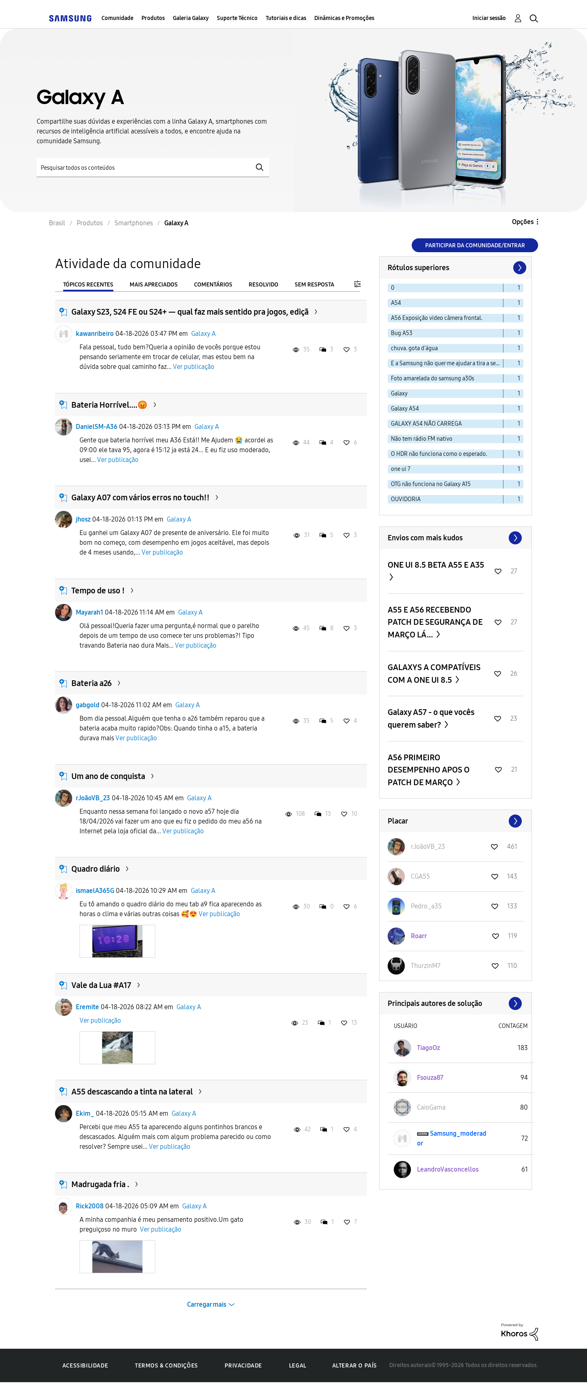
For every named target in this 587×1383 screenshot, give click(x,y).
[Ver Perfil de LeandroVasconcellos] (448, 1169)
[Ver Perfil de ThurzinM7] (426, 966)
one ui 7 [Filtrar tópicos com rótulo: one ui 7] (400, 469)
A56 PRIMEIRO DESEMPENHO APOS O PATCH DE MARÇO (429, 770)
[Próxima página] (519, 268)
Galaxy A (203, 333)
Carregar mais (206, 1304)
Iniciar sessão (489, 18)
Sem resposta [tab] (314, 284)
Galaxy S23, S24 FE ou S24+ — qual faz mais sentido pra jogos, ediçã (190, 312)
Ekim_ (85, 1113)
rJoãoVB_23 (93, 798)
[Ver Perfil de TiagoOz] (428, 1048)
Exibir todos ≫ (456, 538)
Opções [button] (523, 222)
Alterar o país (354, 1365)
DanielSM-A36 (96, 427)
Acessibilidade (85, 1365)
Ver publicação (193, 367)
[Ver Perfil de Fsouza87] (430, 1077)
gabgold (87, 705)
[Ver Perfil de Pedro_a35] (426, 906)
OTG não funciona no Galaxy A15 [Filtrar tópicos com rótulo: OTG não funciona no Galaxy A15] (431, 484)
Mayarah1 (89, 612)
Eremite (87, 1007)
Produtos (153, 18)
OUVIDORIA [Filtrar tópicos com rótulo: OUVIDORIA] (406, 499)
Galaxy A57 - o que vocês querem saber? (431, 718)
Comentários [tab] (213, 284)
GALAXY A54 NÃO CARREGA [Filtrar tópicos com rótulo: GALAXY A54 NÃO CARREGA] (426, 423)
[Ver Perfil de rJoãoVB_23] (428, 846)
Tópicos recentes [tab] (88, 284)
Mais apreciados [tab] (154, 284)
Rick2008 (90, 1206)
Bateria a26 (91, 683)
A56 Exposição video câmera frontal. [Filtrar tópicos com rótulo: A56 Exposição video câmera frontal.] (436, 318)
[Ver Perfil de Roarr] (419, 936)
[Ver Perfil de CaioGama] (431, 1107)
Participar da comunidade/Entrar (475, 245)
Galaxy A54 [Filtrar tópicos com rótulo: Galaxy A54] (405, 408)
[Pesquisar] (153, 167)
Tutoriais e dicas (286, 18)
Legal (298, 1365)
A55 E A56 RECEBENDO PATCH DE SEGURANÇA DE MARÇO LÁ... (435, 622)
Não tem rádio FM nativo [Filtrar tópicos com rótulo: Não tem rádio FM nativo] (421, 438)
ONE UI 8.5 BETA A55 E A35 (436, 565)
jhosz (83, 519)
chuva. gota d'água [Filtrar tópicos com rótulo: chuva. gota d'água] (414, 348)
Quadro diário (95, 869)
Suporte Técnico (237, 18)
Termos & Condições (166, 1365)
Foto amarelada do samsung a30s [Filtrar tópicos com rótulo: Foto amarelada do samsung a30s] (432, 378)
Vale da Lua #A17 (101, 985)
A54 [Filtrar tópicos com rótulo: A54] (396, 303)
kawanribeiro (95, 333)
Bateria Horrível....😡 (109, 405)
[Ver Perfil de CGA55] (420, 876)
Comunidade (117, 18)
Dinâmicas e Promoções (344, 18)
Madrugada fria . (100, 1184)
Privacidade (243, 1365)
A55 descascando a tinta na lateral (132, 1092)
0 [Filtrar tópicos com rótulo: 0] (392, 287)
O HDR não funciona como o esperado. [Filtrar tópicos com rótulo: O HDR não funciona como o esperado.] (439, 454)
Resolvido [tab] (263, 284)
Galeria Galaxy (191, 18)
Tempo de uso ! (98, 590)
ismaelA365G (95, 891)
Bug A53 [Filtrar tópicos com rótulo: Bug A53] (402, 333)
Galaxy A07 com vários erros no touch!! (140, 497)
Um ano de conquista (108, 776)
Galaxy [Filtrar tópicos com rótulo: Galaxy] (399, 393)
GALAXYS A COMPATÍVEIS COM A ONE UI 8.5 (434, 673)
